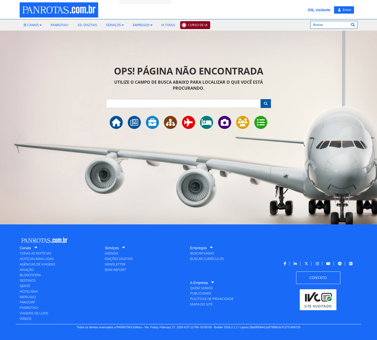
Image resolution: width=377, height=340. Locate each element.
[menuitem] (33, 25)
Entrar (344, 10)
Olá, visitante (319, 10)
